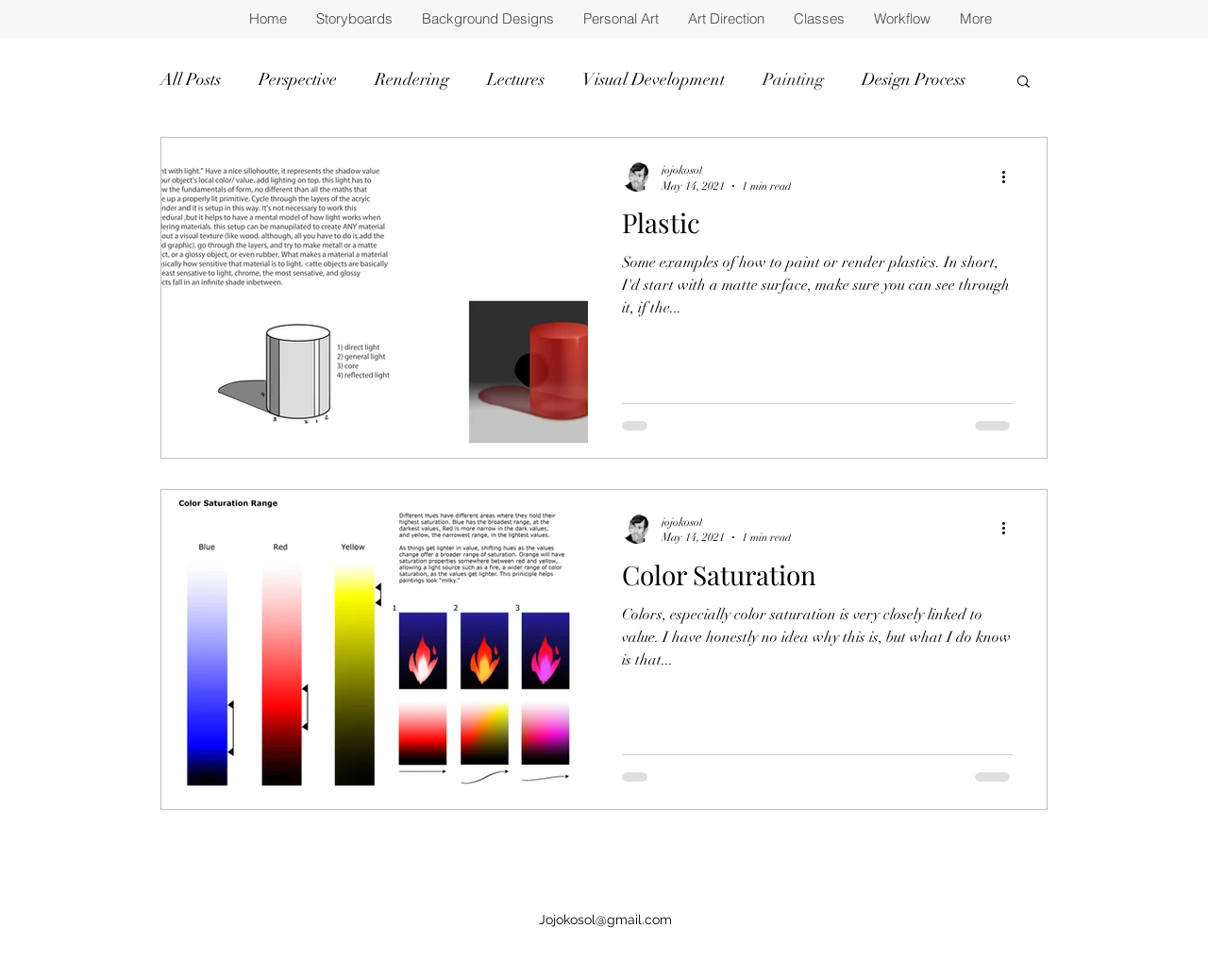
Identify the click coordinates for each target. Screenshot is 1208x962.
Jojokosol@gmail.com (605, 919)
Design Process (913, 79)
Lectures (516, 79)
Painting (793, 79)
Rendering (412, 79)
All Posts (190, 79)
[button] (1023, 83)
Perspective (298, 79)
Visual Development (653, 79)
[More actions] (1009, 176)
